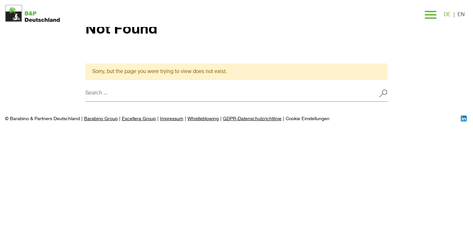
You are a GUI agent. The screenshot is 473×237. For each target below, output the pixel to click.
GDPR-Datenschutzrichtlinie (252, 119)
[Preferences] (307, 119)
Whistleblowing (203, 119)
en (461, 14)
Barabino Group (101, 119)
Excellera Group (139, 119)
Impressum (171, 119)
